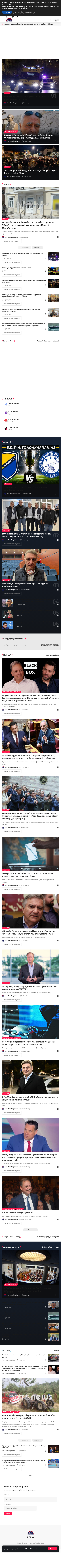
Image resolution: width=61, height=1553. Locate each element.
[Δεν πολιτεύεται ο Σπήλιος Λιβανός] (12, 1227)
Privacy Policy (24, 1548)
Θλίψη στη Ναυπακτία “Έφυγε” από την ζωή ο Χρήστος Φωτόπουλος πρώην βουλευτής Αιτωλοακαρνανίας (28, 140)
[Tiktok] (30, 432)
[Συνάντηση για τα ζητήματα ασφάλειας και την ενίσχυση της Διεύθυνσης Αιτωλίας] (12, 322)
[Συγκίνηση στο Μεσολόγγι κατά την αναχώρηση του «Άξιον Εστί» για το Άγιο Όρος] (12, 293)
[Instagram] (30, 416)
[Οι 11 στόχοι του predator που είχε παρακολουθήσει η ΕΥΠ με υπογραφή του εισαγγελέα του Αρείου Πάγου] (12, 1059)
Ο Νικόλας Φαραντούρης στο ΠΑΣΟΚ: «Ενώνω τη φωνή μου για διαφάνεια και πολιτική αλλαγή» (30, 1102)
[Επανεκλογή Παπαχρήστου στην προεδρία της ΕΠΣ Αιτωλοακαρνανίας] (12, 597)
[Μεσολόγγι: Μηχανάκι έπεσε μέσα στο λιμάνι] (12, 278)
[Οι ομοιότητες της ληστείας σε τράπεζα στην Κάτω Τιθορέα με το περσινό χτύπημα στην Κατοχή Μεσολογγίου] (12, 245)
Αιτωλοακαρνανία (11, 1251)
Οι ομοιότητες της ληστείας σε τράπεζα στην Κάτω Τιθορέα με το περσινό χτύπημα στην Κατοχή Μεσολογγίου (28, 228)
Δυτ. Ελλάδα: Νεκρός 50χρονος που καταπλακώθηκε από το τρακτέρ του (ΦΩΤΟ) (29, 1420)
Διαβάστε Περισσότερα (50, 1251)
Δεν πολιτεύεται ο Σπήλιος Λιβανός (17, 1216)
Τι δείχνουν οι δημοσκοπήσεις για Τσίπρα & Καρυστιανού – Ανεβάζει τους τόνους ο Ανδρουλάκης (28, 878)
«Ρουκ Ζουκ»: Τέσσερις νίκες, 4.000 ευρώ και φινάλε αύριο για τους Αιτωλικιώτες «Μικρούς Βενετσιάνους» (23, 1465)
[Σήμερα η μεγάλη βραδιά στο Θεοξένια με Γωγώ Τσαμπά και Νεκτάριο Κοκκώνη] (12, 1458)
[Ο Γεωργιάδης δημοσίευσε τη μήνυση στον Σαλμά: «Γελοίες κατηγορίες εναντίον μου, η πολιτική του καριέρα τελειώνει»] (12, 775)
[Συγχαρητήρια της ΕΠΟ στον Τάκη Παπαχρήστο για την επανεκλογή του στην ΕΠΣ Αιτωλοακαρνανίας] (12, 547)
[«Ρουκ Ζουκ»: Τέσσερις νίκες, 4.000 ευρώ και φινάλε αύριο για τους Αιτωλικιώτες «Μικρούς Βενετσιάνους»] (12, 1473)
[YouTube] (33, 1541)
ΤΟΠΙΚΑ (7, 96)
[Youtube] (30, 424)
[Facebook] (30, 408)
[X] (30, 1541)
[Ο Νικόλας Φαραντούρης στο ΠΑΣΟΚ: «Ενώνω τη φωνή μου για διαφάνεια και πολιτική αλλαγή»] (12, 1116)
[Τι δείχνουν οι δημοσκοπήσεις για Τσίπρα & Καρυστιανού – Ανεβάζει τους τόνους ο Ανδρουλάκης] (12, 893)
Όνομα (6, 1498)
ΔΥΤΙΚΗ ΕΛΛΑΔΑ (8, 1415)
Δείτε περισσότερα (52, 659)
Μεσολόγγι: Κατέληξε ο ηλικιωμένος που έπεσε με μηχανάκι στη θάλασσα (29, 28)
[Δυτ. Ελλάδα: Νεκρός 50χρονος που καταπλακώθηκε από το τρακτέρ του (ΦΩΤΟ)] (12, 1437)
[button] (56, 28)
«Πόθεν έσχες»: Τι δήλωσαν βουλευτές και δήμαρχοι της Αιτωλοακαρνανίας (27, 1293)
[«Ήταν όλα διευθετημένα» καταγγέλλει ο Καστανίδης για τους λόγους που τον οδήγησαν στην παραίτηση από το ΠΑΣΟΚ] (12, 948)
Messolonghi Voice (15, 106)
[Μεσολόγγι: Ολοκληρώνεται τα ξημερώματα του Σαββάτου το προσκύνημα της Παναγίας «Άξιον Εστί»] (12, 307)
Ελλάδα (6, 1354)
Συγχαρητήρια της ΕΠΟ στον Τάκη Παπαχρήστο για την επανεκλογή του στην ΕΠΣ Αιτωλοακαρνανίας (26, 538)
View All (56, 1354)
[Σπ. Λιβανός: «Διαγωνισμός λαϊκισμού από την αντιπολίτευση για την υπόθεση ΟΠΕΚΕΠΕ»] (12, 1003)
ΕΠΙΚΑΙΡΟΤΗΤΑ (46, 649)
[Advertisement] (30, 46)
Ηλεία (17, 1415)
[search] (51, 23)
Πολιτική (7, 659)
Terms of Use (35, 1548)
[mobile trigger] (4, 24)
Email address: (20, 1510)
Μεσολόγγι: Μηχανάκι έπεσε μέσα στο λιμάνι (16, 271)
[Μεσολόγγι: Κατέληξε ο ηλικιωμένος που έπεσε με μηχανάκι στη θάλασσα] (12, 266)
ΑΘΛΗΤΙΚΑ (8, 487)
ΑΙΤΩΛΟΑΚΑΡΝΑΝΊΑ (11, 135)
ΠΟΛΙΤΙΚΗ (17, 695)
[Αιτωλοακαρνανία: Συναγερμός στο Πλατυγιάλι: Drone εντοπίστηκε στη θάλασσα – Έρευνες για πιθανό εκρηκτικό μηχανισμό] (12, 336)
